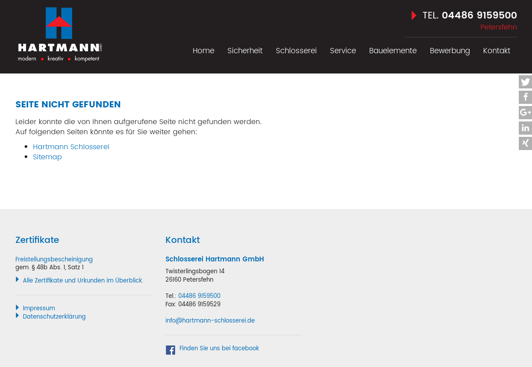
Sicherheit (245, 51)
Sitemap (47, 157)
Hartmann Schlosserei (59, 31)
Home (203, 51)
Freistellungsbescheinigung (54, 259)
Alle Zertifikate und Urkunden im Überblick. (83, 281)
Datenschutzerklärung (54, 317)
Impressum (39, 308)
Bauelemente (393, 51)
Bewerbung (450, 51)
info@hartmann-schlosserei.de (210, 321)
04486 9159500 (479, 15)
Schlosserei (296, 51)
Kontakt (496, 51)
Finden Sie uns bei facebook (219, 349)
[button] (525, 81)
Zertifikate (37, 240)
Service (343, 51)
